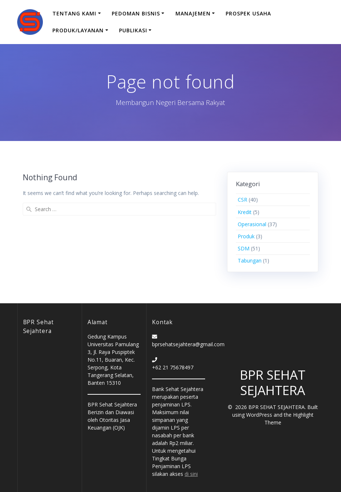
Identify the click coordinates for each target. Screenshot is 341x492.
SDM (243, 248)
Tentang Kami (74, 13)
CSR (242, 199)
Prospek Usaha (248, 13)
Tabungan (250, 260)
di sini (191, 473)
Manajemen (193, 13)
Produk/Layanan (78, 30)
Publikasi (133, 30)
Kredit (245, 212)
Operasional (252, 224)
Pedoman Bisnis (136, 13)
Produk (246, 236)
